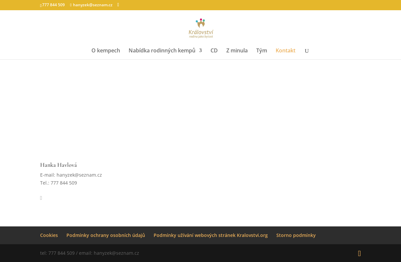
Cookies (49, 235)
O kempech (105, 51)
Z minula (237, 51)
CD (214, 51)
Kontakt (285, 51)
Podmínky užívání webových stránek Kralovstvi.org (211, 235)
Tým (261, 51)
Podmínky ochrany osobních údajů (105, 235)
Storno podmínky (296, 235)
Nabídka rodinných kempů (162, 51)
